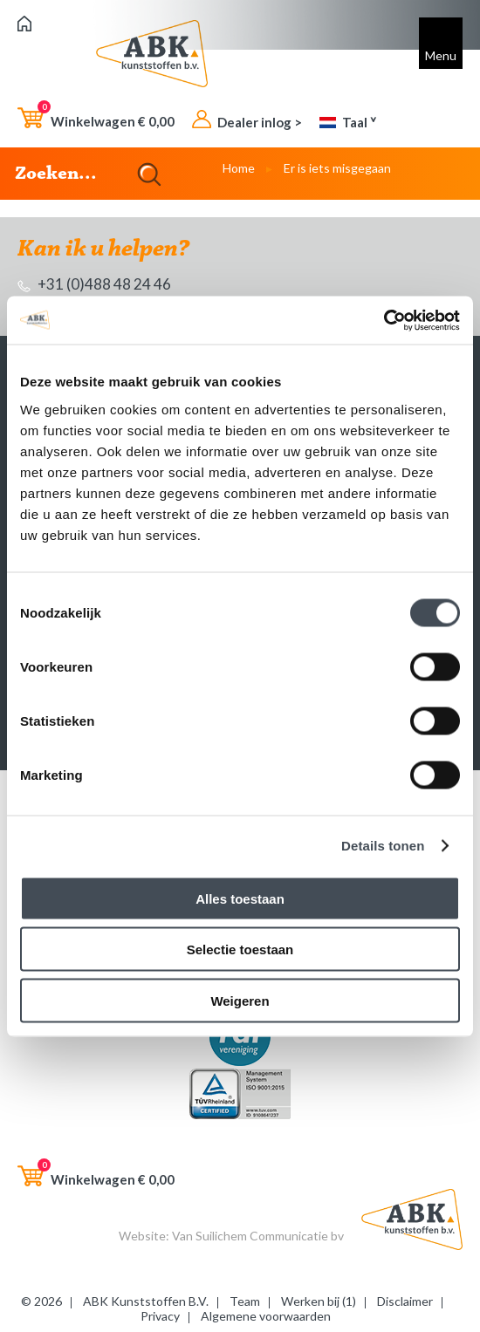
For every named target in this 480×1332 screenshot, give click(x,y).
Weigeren (239, 1000)
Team (245, 1301)
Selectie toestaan (240, 949)
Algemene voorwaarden (266, 1315)
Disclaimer (405, 1301)
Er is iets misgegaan (337, 168)
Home (239, 168)
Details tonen (382, 845)
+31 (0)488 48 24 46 (94, 284)
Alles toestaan (240, 898)
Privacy (160, 1315)
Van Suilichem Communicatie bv (258, 1235)
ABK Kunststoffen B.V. (146, 1301)
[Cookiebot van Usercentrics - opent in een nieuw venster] (383, 320)
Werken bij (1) (318, 1301)
